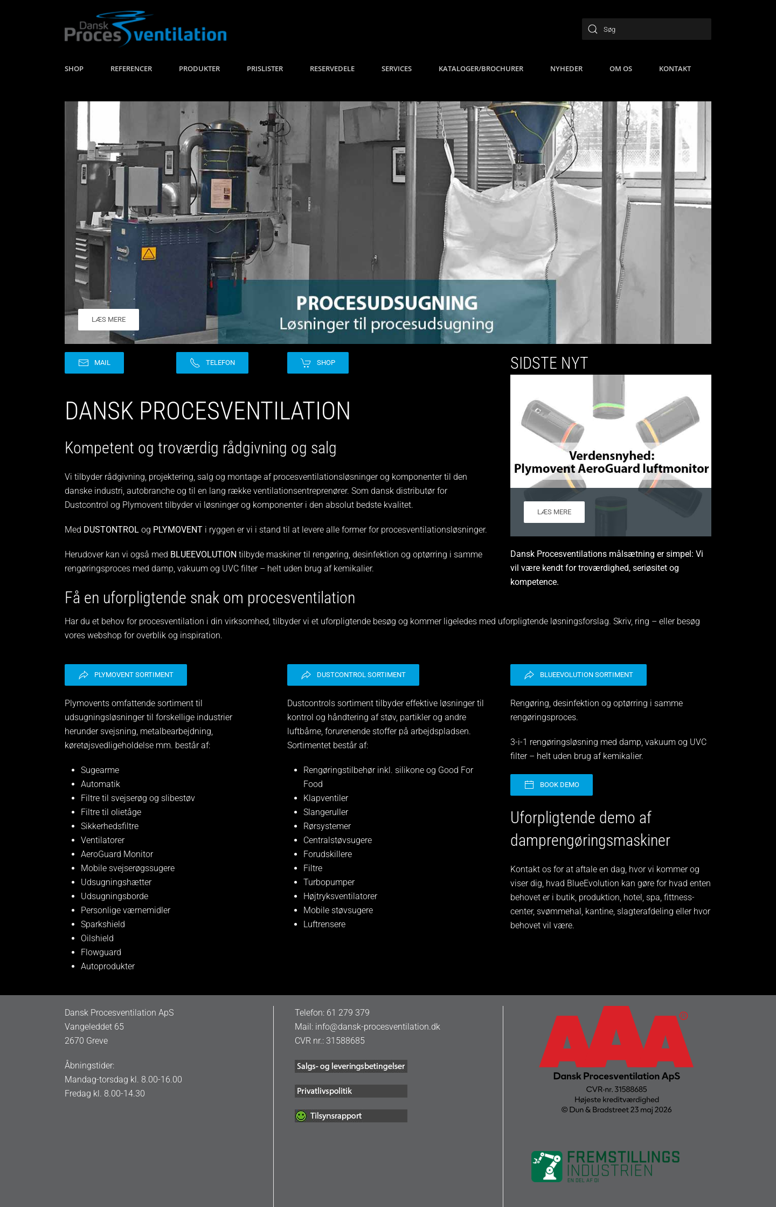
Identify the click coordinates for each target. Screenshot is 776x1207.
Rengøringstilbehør (339, 770)
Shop (318, 362)
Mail (94, 362)
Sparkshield (103, 924)
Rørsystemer (327, 826)
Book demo (551, 785)
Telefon (212, 362)
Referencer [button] (131, 68)
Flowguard (101, 952)
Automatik (100, 784)
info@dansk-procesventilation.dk (377, 1027)
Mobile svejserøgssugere (128, 868)
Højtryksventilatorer (340, 896)
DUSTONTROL (111, 530)
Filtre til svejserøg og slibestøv (138, 798)
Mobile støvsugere (338, 910)
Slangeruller (325, 812)
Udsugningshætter (116, 882)
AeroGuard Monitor (117, 854)
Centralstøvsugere (337, 840)
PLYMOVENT (178, 530)
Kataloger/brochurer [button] (481, 68)
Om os (620, 68)
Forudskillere (327, 854)
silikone (410, 770)
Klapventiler (325, 798)
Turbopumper (329, 882)
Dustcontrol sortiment (353, 675)
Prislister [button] (265, 68)
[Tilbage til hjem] (145, 29)
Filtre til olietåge (111, 812)
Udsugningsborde (114, 896)
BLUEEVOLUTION (203, 554)
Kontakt (675, 68)
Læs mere (109, 319)
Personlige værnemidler (125, 910)
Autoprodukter (108, 966)
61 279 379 (348, 1013)
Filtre (312, 868)
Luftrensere (324, 924)
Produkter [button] (199, 68)
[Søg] (646, 29)
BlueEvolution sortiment (578, 675)
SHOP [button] (74, 68)
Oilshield (97, 938)
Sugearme (100, 770)
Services (397, 68)
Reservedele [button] (332, 68)
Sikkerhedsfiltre (109, 826)
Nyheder (566, 68)
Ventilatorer (102, 840)
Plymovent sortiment (126, 675)
